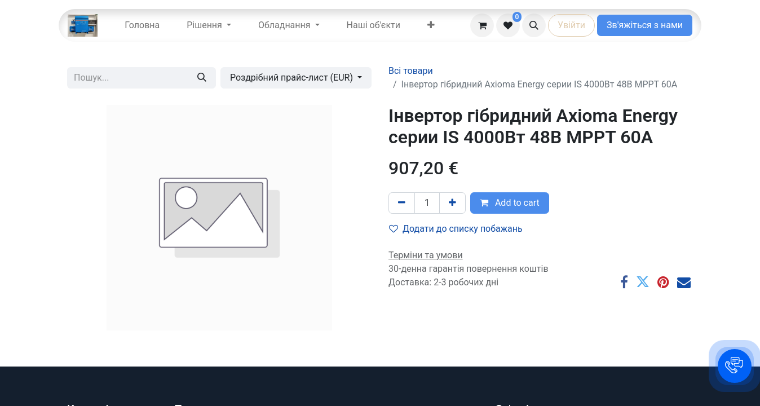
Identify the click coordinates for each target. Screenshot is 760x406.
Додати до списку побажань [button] (456, 228)
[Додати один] (452, 203)
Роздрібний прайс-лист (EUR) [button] (292, 77)
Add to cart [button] (510, 202)
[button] (534, 25)
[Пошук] (202, 78)
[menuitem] (142, 25)
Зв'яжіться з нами (645, 25)
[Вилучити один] (401, 203)
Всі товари (410, 70)
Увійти (571, 25)
